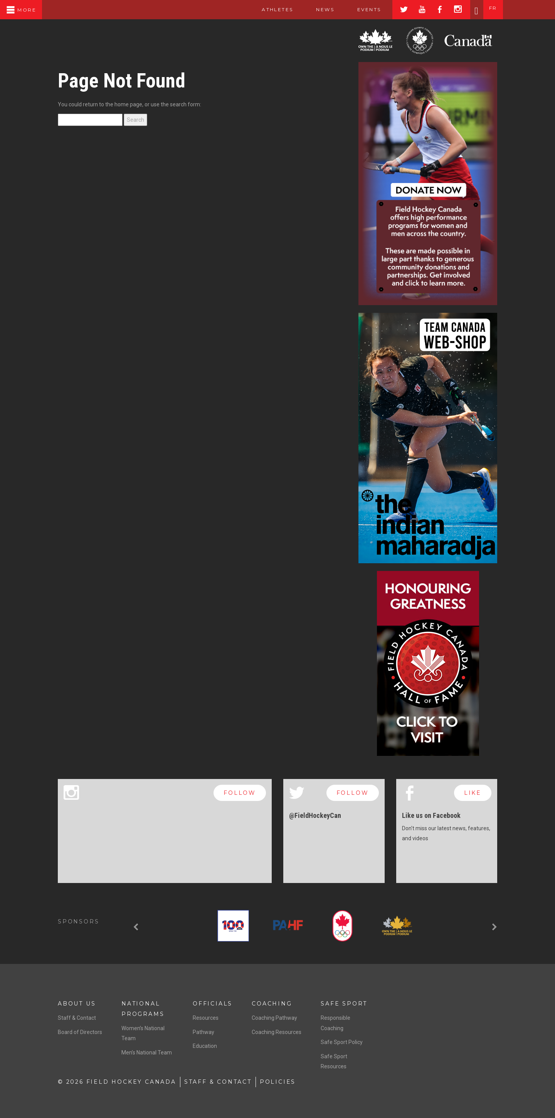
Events (369, 9)
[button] (137, 927)
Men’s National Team (146, 1052)
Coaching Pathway (274, 1018)
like (472, 792)
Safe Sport (344, 1003)
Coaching (272, 1003)
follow (240, 792)
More (21, 10)
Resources (206, 1018)
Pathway (203, 1032)
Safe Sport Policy (342, 1042)
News (325, 9)
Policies (278, 1081)
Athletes (277, 9)
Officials (212, 1003)
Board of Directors (80, 1032)
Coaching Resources (276, 1032)
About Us (77, 1003)
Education (205, 1046)
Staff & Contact (77, 1018)
